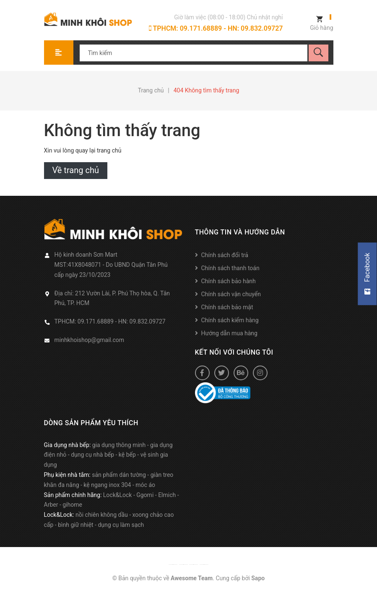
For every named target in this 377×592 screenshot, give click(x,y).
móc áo (145, 484)
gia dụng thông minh (119, 445)
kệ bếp (127, 454)
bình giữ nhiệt (76, 524)
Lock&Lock (117, 495)
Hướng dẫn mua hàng (229, 333)
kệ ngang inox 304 (107, 484)
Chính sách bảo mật (227, 307)
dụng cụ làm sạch (121, 524)
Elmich (167, 495)
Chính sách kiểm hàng (230, 320)
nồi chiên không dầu (101, 514)
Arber (51, 504)
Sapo (258, 578)
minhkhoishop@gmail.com (90, 340)
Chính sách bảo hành (228, 281)
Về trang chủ (75, 170)
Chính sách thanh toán (230, 268)
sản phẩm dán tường (119, 474)
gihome (72, 504)
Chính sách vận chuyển (231, 294)
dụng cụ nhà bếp (92, 454)
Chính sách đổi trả (224, 255)
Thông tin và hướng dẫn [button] (240, 232)
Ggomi (144, 495)
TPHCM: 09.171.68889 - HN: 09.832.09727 (216, 28)
